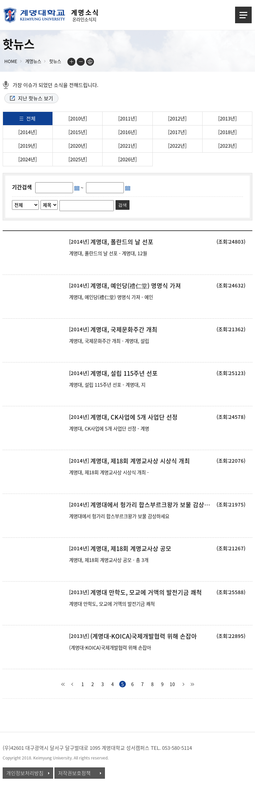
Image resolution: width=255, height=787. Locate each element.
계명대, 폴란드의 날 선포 (121, 242)
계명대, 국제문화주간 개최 (123, 329)
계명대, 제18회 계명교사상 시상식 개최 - (109, 472)
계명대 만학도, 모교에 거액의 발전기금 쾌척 (146, 592)
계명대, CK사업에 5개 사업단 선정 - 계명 (109, 428)
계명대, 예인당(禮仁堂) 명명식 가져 (135, 285)
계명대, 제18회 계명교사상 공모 (130, 548)
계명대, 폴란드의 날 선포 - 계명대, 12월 (108, 253)
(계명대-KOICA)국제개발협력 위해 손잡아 (143, 636)
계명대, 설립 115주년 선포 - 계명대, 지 (107, 384)
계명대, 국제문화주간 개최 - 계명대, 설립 (109, 341)
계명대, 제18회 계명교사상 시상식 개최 (140, 461)
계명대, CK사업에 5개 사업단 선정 (134, 417)
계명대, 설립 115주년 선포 (124, 373)
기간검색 (22, 187)
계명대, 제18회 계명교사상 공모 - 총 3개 (108, 560)
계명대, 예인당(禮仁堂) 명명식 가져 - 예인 (111, 297)
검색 (122, 204)
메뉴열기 (243, 15)
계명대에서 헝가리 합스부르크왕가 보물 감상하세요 (152, 505)
